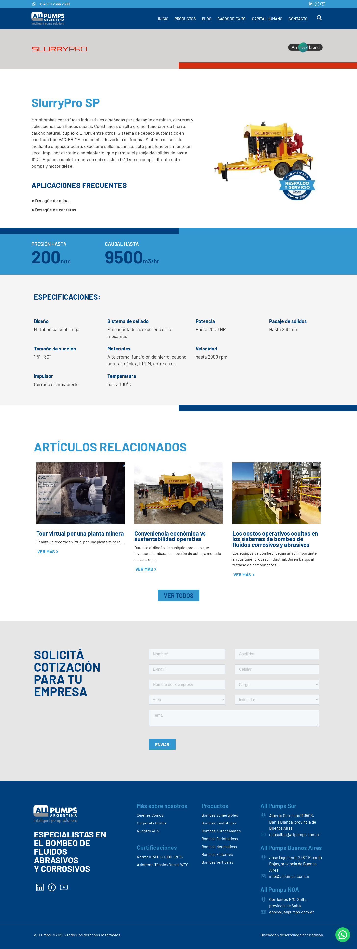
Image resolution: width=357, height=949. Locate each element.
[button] (342, 934)
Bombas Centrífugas (219, 823)
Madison (316, 934)
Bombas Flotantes (217, 854)
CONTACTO (298, 18)
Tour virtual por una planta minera (80, 533)
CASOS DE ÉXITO (231, 18)
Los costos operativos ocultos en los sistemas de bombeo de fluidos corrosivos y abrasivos (275, 539)
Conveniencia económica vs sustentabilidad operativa (170, 536)
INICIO (163, 18)
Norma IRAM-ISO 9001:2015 (160, 856)
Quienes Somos (150, 815)
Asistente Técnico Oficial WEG (163, 864)
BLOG (206, 18)
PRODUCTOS (185, 18)
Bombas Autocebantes (221, 830)
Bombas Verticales (217, 862)
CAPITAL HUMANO (267, 18)
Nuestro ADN (148, 830)
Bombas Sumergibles (220, 815)
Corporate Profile (152, 823)
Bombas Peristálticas (220, 838)
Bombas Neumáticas (219, 846)
